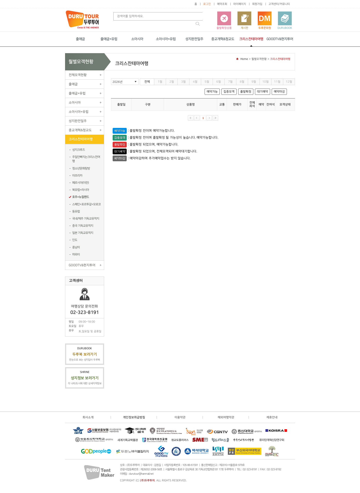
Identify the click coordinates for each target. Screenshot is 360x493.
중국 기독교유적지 (82, 225)
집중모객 (228, 91)
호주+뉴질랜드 (80, 197)
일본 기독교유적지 (82, 232)
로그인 (207, 4)
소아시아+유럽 (166, 39)
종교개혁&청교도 (222, 39)
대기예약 (262, 91)
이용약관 (180, 417)
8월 (242, 81)
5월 (207, 81)
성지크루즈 (78, 149)
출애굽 (80, 39)
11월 (277, 81)
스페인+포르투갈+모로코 (86, 204)
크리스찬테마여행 (251, 39)
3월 (183, 81)
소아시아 (137, 39)
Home (244, 59)
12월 (289, 81)
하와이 (76, 254)
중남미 (76, 247)
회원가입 (257, 4)
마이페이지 (239, 4)
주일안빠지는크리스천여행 (86, 159)
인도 (74, 240)
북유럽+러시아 (80, 189)
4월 (195, 81)
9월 (253, 81)
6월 (218, 81)
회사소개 (88, 417)
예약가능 (212, 91)
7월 (230, 81)
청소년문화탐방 (81, 168)
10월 (265, 81)
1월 (160, 81)
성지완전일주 (194, 39)
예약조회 (222, 4)
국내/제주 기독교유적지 (85, 218)
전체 (147, 81)
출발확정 (245, 91)
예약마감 (279, 91)
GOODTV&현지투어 (279, 39)
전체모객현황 (78, 75)
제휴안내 (271, 417)
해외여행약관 (226, 417)
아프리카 (77, 175)
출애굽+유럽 (108, 39)
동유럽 (76, 211)
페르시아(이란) (80, 182)
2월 (171, 81)
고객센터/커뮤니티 (279, 4)
